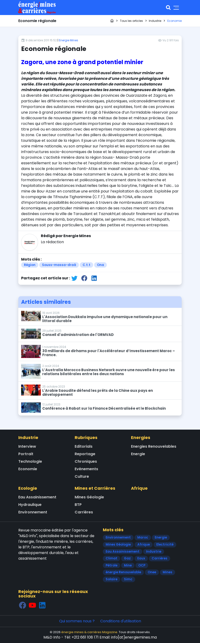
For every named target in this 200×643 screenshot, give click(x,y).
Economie (27, 469)
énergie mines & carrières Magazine (89, 632)
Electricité (164, 544)
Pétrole (111, 565)
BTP (78, 504)
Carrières (84, 512)
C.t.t (86, 265)
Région (29, 265)
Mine (128, 565)
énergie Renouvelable (123, 572)
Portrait (25, 454)
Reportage (85, 454)
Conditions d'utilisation (120, 621)
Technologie (30, 461)
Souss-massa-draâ (59, 265)
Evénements (86, 469)
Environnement (32, 512)
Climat (111, 558)
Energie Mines (68, 40)
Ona (100, 265)
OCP (141, 565)
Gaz (127, 558)
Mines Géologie (89, 497)
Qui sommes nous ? (77, 621)
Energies (140, 437)
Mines (167, 572)
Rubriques (86, 437)
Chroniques (86, 461)
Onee (152, 572)
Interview (27, 446)
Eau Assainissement (37, 497)
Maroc (142, 537)
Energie (138, 454)
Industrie (28, 437)
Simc (128, 579)
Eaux (141, 558)
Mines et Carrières (95, 488)
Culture (82, 476)
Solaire (111, 579)
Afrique (139, 488)
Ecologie (27, 488)
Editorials (83, 446)
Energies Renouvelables (153, 446)
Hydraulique (30, 504)
